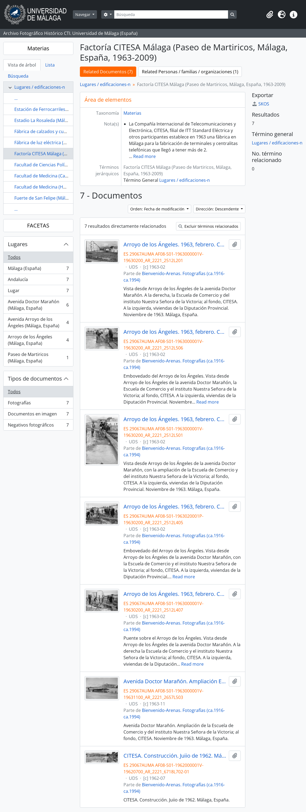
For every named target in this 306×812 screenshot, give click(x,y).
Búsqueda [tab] (18, 76)
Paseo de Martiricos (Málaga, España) (38, 357)
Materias (38, 48)
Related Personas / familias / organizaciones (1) (190, 72)
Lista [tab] (50, 65)
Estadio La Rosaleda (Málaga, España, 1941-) (59, 120)
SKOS (260, 104)
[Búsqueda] (171, 14)
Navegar (83, 14)
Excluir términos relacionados (208, 226)
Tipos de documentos (35, 378)
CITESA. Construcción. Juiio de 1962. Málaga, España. (175, 755)
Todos (14, 257)
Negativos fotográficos (38, 426)
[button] (270, 15)
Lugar (38, 291)
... (16, 98)
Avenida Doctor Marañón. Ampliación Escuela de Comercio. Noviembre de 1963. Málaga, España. (175, 681)
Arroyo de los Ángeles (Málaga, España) (38, 340)
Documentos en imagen (38, 415)
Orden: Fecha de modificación (157, 209)
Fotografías (38, 404)
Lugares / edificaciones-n (39, 87)
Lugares (18, 244)
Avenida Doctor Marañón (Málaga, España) (38, 305)
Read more (144, 156)
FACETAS (38, 225)
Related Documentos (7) (108, 72)
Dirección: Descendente (218, 209)
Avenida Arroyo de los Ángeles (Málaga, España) (38, 322)
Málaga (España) (38, 269)
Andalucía (38, 280)
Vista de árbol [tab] (22, 65)
